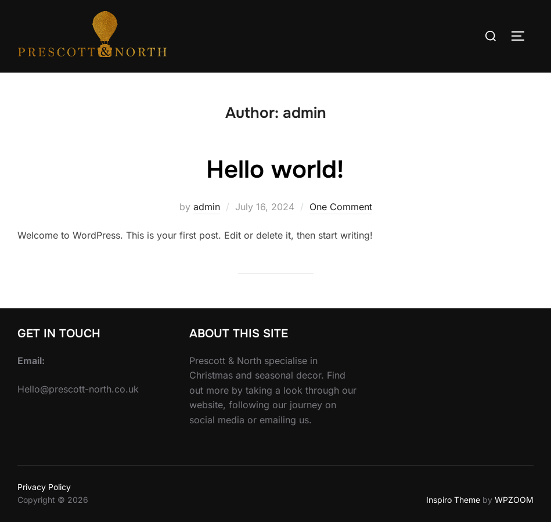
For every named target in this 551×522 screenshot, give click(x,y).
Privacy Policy (44, 487)
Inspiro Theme (453, 500)
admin (206, 207)
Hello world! (275, 169)
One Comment (340, 207)
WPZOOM (514, 500)
